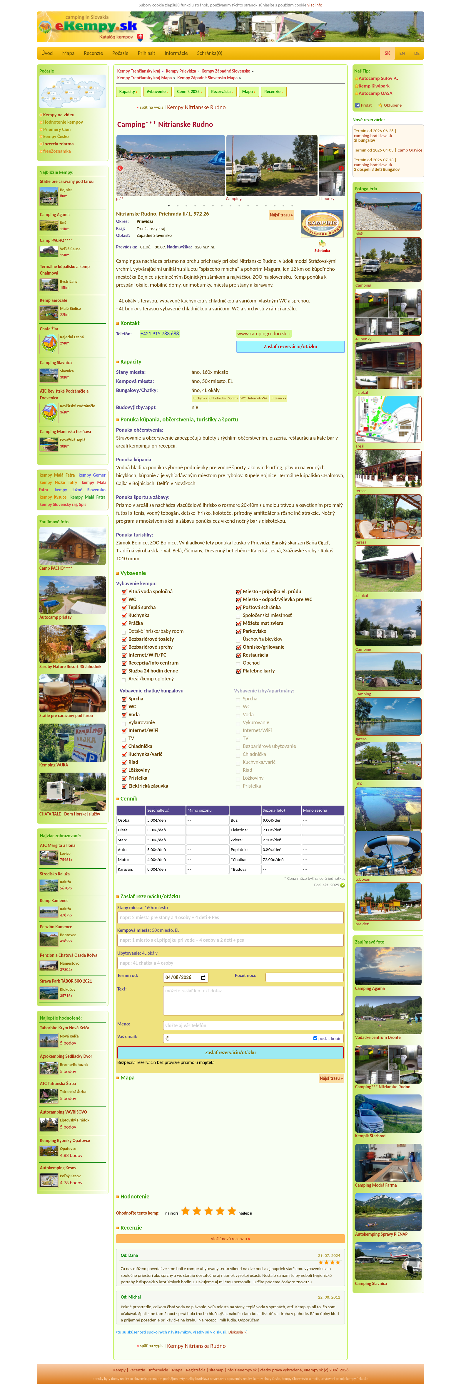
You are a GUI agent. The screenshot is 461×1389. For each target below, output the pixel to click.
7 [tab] (222, 206)
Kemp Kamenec (54, 900)
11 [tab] (257, 206)
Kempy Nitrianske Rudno (196, 107)
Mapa (68, 53)
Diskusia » (237, 1332)
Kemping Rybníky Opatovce (65, 1140)
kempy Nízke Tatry (58, 482)
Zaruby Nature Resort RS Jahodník (70, 666)
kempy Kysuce (53, 497)
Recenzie (272, 91)
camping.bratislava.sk (373, 132)
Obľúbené (393, 105)
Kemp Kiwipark (374, 86)
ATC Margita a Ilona (58, 845)
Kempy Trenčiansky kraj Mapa (144, 77)
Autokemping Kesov (58, 1168)
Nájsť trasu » (281, 215)
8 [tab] (230, 206)
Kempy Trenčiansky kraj (138, 71)
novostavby (218, 1379)
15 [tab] (292, 206)
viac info (315, 5)
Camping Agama (55, 214)
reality (124, 1379)
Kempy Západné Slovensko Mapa (208, 77)
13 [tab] (275, 206)
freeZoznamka (57, 151)
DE (417, 53)
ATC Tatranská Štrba (58, 1083)
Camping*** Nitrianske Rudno (382, 1086)
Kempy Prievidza (181, 71)
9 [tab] (239, 206)
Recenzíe (93, 53)
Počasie (120, 53)
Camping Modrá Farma (376, 1185)
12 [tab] (266, 206)
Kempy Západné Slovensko (226, 71)
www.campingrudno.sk (262, 334)
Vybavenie (156, 91)
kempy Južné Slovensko (80, 489)
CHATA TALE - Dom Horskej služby (69, 814)
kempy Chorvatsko (295, 1379)
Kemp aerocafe (53, 300)
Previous (120, 169)
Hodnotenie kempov (63, 122)
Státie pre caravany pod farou (66, 181)
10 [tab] (248, 206)
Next (341, 169)
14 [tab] (283, 206)
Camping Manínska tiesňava (65, 431)
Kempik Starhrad (370, 1136)
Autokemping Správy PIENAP (381, 1234)
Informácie (176, 53)
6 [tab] (213, 206)
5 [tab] (204, 206)
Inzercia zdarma (58, 144)
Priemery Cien (57, 129)
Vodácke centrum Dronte (378, 1037)
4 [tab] (195, 206)
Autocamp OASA (375, 93)
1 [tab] (169, 206)
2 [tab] (178, 206)
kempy (258, 1379)
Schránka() (210, 53)
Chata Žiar (49, 329)
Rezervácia (220, 91)
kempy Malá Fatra (57, 475)
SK (387, 53)
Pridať (366, 105)
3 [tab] (186, 206)
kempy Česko (56, 136)
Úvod (47, 53)
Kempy (119, 1370)
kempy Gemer (92, 475)
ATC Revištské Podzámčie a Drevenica (64, 395)
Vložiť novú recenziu (230, 1239)
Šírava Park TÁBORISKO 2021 (66, 981)
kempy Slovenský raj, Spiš (63, 504)
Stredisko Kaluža (55, 874)
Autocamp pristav (55, 617)
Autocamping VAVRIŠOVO (63, 1112)
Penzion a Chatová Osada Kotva (68, 955)
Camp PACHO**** (56, 240)
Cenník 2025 (188, 91)
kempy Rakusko (357, 1379)
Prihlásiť (146, 53)
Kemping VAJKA (53, 765)
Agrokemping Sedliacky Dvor (66, 1056)
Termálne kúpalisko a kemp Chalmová (65, 270)
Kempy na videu (58, 114)
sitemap (216, 1370)
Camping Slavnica (56, 362)
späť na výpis (151, 107)
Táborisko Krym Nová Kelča (64, 1027)
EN (402, 53)
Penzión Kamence (56, 926)
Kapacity (127, 91)
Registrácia (196, 1370)
